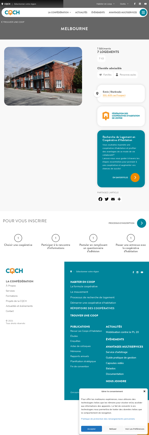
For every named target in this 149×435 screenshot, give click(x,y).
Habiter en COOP (60, 305)
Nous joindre (58, 417)
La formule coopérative (61, 311)
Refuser (112, 427)
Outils (126, 4)
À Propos (15, 314)
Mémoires (112, 332)
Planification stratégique (120, 342)
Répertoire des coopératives (70, 334)
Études (110, 316)
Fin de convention (116, 348)
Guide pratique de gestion (63, 392)
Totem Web (72, 426)
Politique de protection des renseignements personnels (109, 417)
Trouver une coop (12, 25)
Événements (96, 14)
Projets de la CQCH (20, 330)
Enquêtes (112, 321)
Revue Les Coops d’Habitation (123, 310)
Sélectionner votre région (25, 4)
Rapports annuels (116, 337)
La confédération (58, 14)
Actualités (80, 14)
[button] (143, 392)
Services (14, 320)
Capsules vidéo (57, 398)
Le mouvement (56, 316)
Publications (117, 305)
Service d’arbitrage (58, 387)
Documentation (56, 410)
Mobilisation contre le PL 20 (64, 366)
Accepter (91, 427)
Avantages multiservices (122, 14)
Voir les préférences (134, 427)
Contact (14, 345)
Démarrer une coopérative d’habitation (70, 328)
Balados (52, 404)
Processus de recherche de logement (70, 322)
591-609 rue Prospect (114, 105)
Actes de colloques (117, 326)
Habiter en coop (107, 4)
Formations (16, 325)
